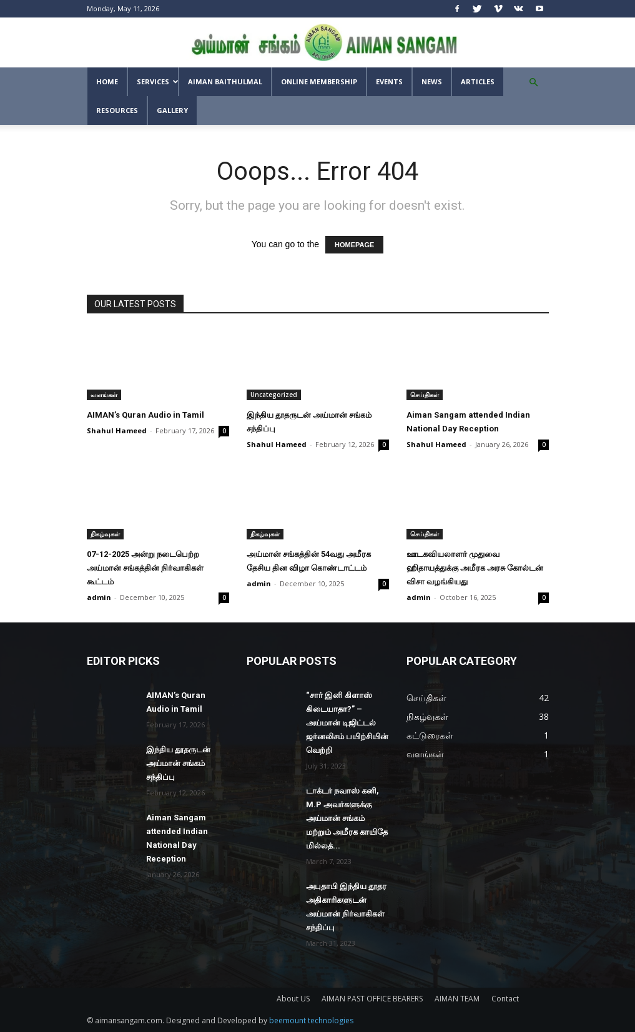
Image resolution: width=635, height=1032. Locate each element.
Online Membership (319, 81)
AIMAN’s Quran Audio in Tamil (145, 415)
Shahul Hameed (117, 430)
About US (293, 998)
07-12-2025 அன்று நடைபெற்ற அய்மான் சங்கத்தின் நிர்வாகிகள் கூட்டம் (145, 567)
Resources (117, 110)
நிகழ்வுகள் (105, 533)
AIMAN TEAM (457, 998)
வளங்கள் (104, 394)
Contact (505, 998)
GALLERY (172, 110)
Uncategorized (273, 394)
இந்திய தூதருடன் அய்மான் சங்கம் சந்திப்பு (178, 763)
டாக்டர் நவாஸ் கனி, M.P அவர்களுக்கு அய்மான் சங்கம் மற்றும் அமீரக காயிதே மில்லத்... (347, 818)
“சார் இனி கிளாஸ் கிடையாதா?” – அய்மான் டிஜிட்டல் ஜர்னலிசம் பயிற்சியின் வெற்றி (347, 722)
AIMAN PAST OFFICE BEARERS (372, 998)
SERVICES (157, 81)
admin (99, 597)
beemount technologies (311, 1020)
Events (389, 81)
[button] (534, 83)
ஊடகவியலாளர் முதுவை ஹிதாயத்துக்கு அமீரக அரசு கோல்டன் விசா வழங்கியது (474, 567)
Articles (478, 81)
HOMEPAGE (354, 244)
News (431, 81)
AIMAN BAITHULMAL (225, 81)
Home (107, 81)
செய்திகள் (424, 394)
